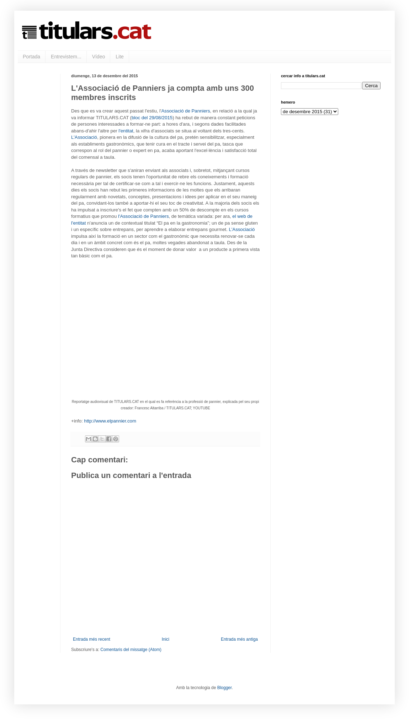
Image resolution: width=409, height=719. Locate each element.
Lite (120, 56)
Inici (165, 639)
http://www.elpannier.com (110, 421)
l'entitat (125, 130)
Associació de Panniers (185, 111)
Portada (31, 56)
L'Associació (84, 137)
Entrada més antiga (239, 639)
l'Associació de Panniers (143, 216)
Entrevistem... (66, 56)
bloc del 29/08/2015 (152, 117)
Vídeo (98, 56)
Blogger (224, 687)
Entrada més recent (91, 639)
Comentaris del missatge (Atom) (130, 649)
